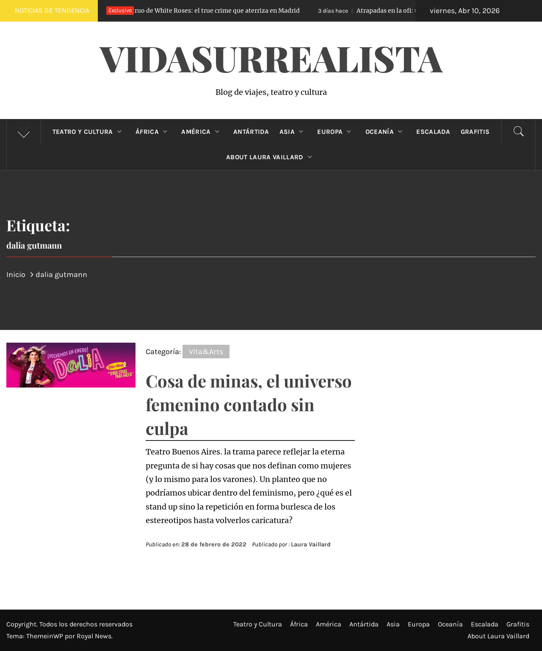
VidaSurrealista (271, 57)
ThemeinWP (45, 636)
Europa (336, 132)
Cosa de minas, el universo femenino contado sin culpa (249, 404)
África (153, 132)
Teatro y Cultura (89, 132)
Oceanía (385, 132)
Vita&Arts (206, 351)
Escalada (433, 132)
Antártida (251, 132)
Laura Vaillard (311, 544)
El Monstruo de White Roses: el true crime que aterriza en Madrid (194, 10)
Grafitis (475, 132)
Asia (293, 132)
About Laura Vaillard (271, 157)
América (202, 132)
